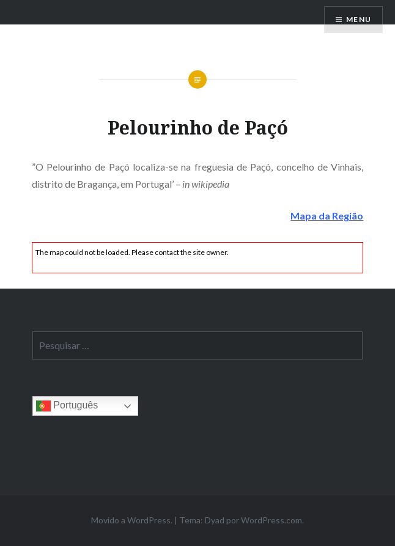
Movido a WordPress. (131, 520)
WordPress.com (271, 520)
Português (67, 406)
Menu (358, 19)
